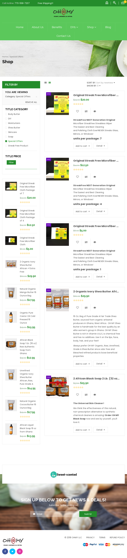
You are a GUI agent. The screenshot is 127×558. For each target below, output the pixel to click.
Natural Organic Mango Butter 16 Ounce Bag (28, 292)
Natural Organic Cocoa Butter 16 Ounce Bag (28, 404)
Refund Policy (117, 537)
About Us (38, 27)
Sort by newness (104, 82)
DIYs (74, 27)
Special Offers (23, 96)
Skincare (12, 132)
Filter (11, 162)
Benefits (57, 27)
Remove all (31, 102)
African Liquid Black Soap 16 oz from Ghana (28, 428)
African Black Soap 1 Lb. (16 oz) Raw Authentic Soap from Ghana (28, 347)
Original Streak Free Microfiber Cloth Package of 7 (27, 188)
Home (20, 27)
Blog (108, 27)
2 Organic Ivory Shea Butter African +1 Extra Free (27, 266)
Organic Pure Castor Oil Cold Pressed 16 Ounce (27, 317)
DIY (9, 118)
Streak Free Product (18, 145)
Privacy (90, 537)
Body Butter (14, 114)
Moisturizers (14, 123)
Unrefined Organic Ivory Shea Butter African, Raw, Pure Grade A (26, 377)
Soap (10, 136)
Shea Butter (14, 127)
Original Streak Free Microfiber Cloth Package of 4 (27, 215)
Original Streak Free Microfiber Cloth (27, 241)
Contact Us (63, 35)
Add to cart (81, 146)
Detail (99, 145)
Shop (92, 27)
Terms (102, 537)
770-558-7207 (22, 3)
